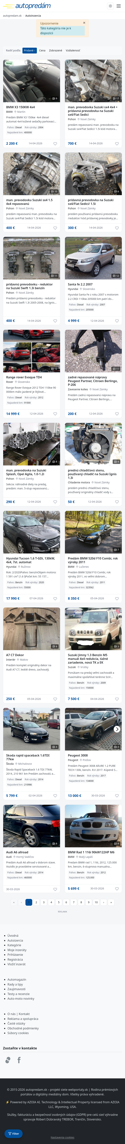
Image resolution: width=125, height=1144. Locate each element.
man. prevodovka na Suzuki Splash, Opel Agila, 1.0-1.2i (26, 472)
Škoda (10, 763)
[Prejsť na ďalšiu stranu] (103, 902)
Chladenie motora (79, 482)
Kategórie (14, 945)
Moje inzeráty (16, 950)
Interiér (10, 659)
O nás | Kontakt (18, 1014)
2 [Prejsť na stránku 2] (36, 902)
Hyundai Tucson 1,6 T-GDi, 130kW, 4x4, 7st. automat (30, 560)
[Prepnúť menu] (118, 6)
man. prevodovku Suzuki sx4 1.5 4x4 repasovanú (29, 202)
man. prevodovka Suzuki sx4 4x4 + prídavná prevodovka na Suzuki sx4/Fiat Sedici (93, 111)
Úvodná (12, 936)
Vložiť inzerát (16, 964)
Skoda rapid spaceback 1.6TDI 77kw (27, 757)
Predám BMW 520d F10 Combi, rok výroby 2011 (93, 560)
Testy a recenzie (18, 994)
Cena (42, 50)
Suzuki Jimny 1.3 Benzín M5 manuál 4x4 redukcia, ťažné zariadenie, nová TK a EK (88, 659)
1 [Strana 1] (29, 902)
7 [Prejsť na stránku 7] (73, 902)
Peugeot (73, 760)
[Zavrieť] (84, 22)
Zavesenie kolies (78, 389)
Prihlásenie (15, 955)
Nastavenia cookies (62, 1137)
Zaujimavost (16, 989)
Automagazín (16, 979)
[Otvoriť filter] (13, 1133)
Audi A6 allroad (17, 852)
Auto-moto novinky (20, 999)
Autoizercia (15, 940)
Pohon (72, 119)
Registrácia (15, 959)
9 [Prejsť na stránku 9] (88, 902)
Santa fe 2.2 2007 (80, 284)
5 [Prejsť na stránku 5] (59, 902)
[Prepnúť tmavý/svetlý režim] (110, 6)
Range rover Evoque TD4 (24, 377)
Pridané (29, 50)
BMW (9, 111)
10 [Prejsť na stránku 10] (96, 902)
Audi (9, 857)
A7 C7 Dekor (15, 655)
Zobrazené (55, 50)
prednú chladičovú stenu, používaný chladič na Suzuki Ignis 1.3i (92, 474)
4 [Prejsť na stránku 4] (51, 902)
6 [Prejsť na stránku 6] (66, 902)
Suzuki (72, 667)
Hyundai (73, 289)
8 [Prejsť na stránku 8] (81, 902)
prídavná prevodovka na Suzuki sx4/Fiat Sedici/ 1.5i (91, 202)
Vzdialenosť (73, 50)
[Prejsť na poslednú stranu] (111, 902)
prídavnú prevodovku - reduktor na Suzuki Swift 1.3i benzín (29, 286)
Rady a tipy (15, 984)
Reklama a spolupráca (22, 1019)
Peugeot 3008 (78, 755)
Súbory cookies (18, 1033)
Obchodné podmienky (23, 1028)
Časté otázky (16, 1023)
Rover (9, 382)
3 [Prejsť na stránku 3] (44, 902)
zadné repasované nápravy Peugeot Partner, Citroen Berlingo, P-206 (93, 381)
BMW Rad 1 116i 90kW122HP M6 (91, 852)
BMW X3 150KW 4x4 (20, 107)
